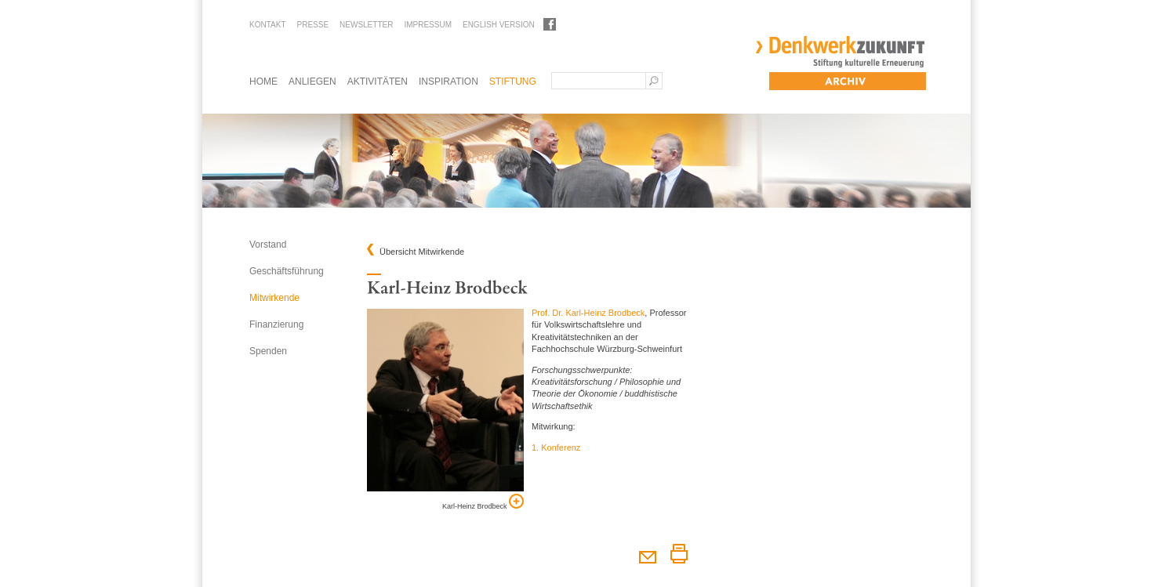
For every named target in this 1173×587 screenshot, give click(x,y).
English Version (499, 24)
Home (263, 81)
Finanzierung (276, 324)
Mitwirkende (274, 297)
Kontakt (267, 24)
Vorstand (267, 244)
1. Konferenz (556, 447)
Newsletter (366, 24)
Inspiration (448, 81)
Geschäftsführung (286, 271)
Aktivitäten (377, 81)
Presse (312, 24)
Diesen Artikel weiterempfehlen (647, 553)
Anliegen (312, 81)
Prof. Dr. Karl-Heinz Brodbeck (588, 312)
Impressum (428, 24)
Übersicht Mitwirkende (422, 252)
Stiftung (512, 81)
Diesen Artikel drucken (678, 553)
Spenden (268, 351)
